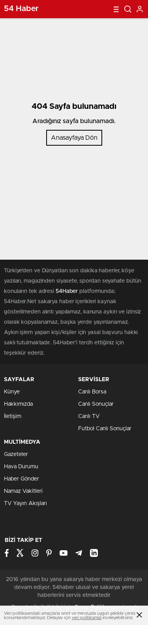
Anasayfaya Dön (74, 138)
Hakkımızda (18, 404)
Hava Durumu (21, 466)
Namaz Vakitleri (23, 491)
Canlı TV (88, 416)
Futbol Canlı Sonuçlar (104, 428)
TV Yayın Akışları (25, 503)
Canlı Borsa (92, 392)
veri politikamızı (86, 618)
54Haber (67, 291)
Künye (12, 392)
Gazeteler (16, 454)
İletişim (12, 416)
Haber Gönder (21, 479)
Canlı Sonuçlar (96, 404)
